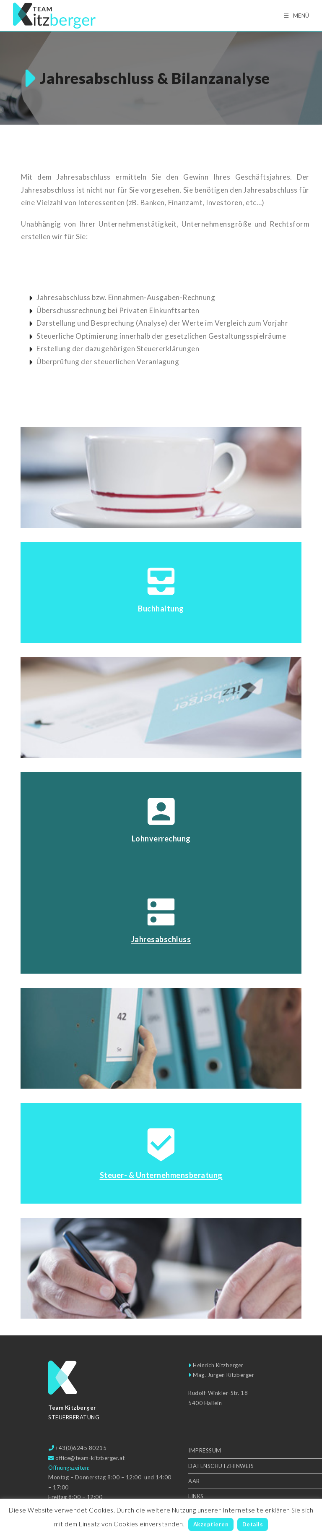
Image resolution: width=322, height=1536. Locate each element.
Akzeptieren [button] (211, 1524)
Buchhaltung (161, 608)
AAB (194, 1481)
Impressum (204, 1450)
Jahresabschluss (161, 939)
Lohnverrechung (161, 838)
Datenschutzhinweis (221, 1466)
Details (252, 1524)
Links (196, 1496)
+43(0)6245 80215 (80, 1448)
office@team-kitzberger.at (90, 1458)
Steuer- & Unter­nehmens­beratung (161, 1175)
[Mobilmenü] (296, 15)
